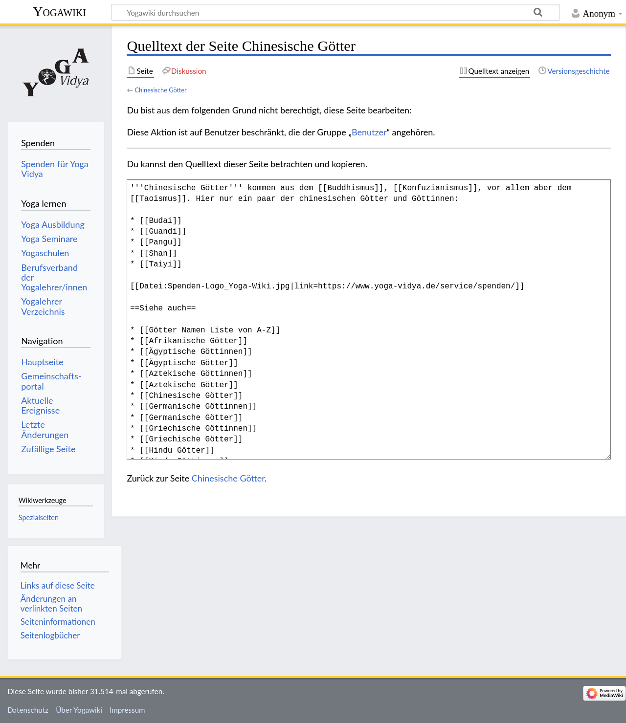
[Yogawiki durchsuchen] (335, 12)
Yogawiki (59, 11)
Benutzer (369, 132)
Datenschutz (27, 709)
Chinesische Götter (160, 90)
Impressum (127, 709)
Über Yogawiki (79, 709)
